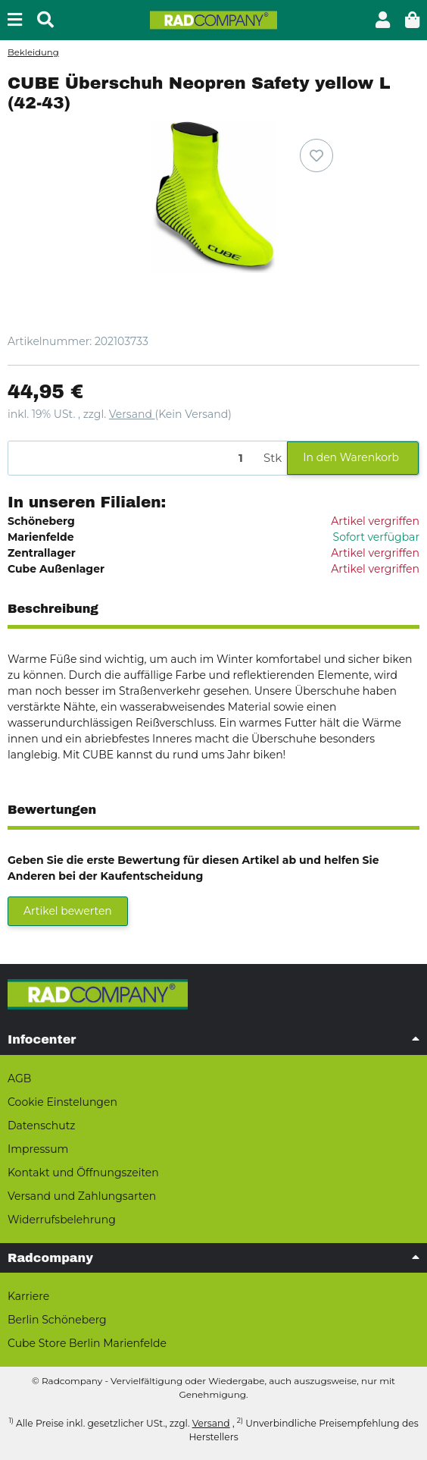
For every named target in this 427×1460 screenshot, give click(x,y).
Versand (132, 414)
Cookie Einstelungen (62, 1102)
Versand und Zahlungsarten (82, 1196)
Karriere (28, 1296)
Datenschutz (41, 1125)
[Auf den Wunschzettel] (316, 155)
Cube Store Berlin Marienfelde (87, 1343)
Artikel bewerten (67, 911)
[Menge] (133, 458)
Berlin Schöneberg (57, 1320)
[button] (383, 20)
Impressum (38, 1149)
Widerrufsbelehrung (62, 1219)
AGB (19, 1078)
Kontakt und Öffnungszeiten (83, 1172)
